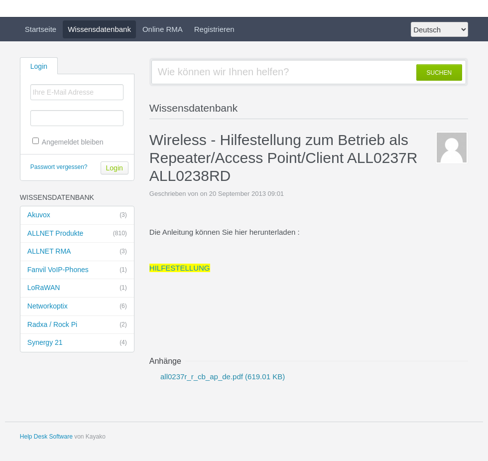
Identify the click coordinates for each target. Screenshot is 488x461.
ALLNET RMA (77, 252)
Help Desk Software (46, 436)
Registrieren (214, 29)
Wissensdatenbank (99, 29)
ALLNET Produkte (77, 234)
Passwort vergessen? (59, 166)
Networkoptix (77, 306)
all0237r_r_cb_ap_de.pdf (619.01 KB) (221, 376)
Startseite (40, 29)
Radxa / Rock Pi (77, 325)
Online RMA (162, 29)
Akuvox (77, 215)
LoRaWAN (77, 288)
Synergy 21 (77, 343)
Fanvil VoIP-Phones (77, 270)
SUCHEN (439, 72)
